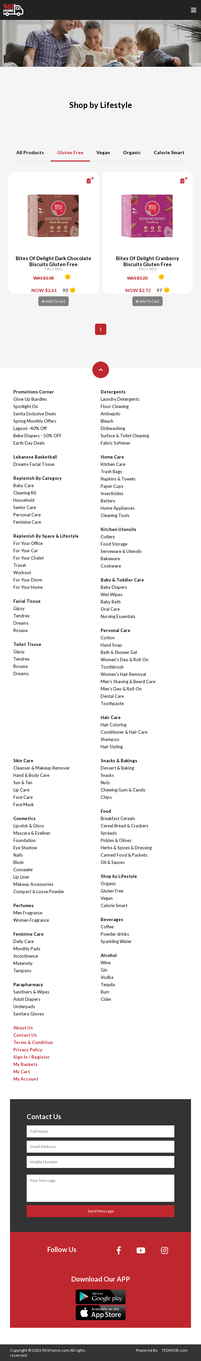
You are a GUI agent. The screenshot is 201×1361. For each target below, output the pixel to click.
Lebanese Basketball (35, 457)
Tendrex (21, 615)
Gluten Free (70, 152)
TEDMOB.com (175, 1350)
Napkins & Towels (118, 478)
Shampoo (110, 739)
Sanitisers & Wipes (31, 992)
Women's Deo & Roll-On (124, 659)
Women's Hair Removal (123, 674)
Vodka (107, 977)
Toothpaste (112, 703)
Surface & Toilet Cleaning (125, 435)
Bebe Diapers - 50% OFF (37, 435)
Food (106, 811)
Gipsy (19, 608)
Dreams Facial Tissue (33, 464)
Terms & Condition (33, 1042)
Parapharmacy (28, 984)
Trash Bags (111, 471)
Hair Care (111, 717)
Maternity (23, 963)
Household (23, 500)
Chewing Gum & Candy (123, 789)
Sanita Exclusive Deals (34, 413)
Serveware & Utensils (121, 551)
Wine (106, 962)
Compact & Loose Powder (38, 891)
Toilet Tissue (27, 644)
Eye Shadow (25, 847)
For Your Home (28, 587)
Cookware (111, 566)
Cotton (108, 637)
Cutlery (108, 536)
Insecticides (112, 493)
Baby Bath (111, 601)
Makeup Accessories (33, 884)
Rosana (20, 630)
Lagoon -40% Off (30, 428)
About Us (23, 1027)
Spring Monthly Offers (34, 421)
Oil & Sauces (113, 862)
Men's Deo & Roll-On (121, 688)
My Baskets (25, 1064)
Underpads (24, 1006)
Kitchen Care (113, 464)
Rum (105, 992)
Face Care (23, 797)
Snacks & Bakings (119, 760)
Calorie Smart (169, 152)
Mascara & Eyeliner (31, 833)
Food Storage (114, 544)
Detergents (113, 391)
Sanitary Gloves (28, 1013)
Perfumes (23, 905)
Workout (22, 572)
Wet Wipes (111, 594)
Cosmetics (24, 818)
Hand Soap (111, 645)
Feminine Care (27, 522)
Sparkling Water (116, 941)
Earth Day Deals (29, 443)
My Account (25, 1079)
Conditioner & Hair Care (124, 732)
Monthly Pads (26, 948)
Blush (18, 862)
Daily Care (23, 941)
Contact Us (25, 1035)
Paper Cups (112, 486)
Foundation (24, 840)
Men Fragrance (27, 912)
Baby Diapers (114, 587)
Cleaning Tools (115, 515)
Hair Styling (112, 746)
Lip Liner (21, 877)
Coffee (107, 926)
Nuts (105, 782)
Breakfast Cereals (118, 818)
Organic (132, 152)
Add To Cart (53, 301)
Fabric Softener (115, 443)
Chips (106, 797)
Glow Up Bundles (30, 399)
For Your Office (28, 543)
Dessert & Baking (117, 768)
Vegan (103, 152)
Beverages (112, 919)
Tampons (22, 970)
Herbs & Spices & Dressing (126, 847)
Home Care (112, 457)
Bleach (107, 421)
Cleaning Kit (24, 492)
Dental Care (112, 696)
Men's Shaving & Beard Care (128, 681)
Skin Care (23, 760)
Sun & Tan (22, 782)
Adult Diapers (26, 999)
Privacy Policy (27, 1049)
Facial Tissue (27, 601)
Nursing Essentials (118, 616)
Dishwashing (113, 428)
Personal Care (27, 514)
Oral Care (110, 609)
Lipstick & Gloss (28, 825)
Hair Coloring (113, 724)
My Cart (21, 1071)
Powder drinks (115, 934)
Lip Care (21, 789)
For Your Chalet (28, 558)
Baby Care (23, 485)
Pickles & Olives (116, 840)
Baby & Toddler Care (122, 579)
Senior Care (24, 507)
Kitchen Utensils (118, 529)
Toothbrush (112, 667)
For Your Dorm (27, 579)
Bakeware (110, 558)
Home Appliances (118, 508)
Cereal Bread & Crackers (124, 825)
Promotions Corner (33, 391)
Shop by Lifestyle (119, 876)
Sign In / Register (31, 1057)
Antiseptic (110, 413)
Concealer (23, 869)
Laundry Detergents (120, 399)
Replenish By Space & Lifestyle (46, 536)
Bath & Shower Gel (119, 652)
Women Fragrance (31, 920)
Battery (108, 500)
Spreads (109, 833)
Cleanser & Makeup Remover (41, 768)
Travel (19, 565)
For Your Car (25, 550)
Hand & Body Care (31, 775)
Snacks (107, 775)
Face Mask (23, 804)
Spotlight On (25, 406)
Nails (18, 855)
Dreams (21, 623)
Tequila (108, 984)
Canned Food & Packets (124, 855)
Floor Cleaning (115, 406)
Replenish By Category (37, 478)
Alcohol (109, 955)
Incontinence (25, 956)
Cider (106, 999)
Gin (104, 970)
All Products (30, 152)
